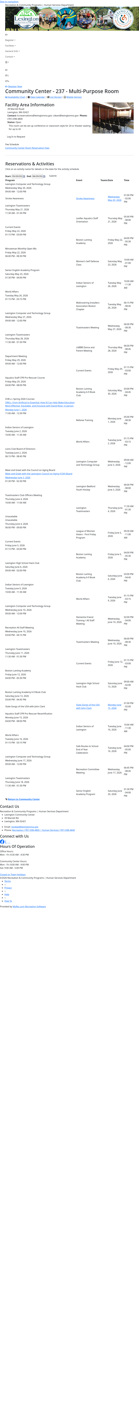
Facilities (9, 45)
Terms (7, 881)
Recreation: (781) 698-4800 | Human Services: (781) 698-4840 (43, 830)
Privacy (8, 887)
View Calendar (37, 97)
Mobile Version (74, 97)
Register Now (15, 86)
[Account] (12, 62)
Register (9, 40)
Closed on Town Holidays (13, 874)
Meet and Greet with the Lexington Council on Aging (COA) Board (38, 473)
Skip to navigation (9, 1)
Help (6, 894)
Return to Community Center (24, 799)
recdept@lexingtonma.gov (24, 826)
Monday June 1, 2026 (16, 409)
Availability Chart (15, 97)
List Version (56, 97)
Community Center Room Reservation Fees (27, 147)
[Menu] (7, 81)
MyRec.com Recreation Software (29, 906)
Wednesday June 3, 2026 (17, 477)
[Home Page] (12, 34)
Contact (9, 56)
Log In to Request (16, 136)
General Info (11, 51)
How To (8, 901)
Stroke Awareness (85, 198)
